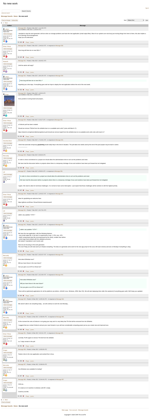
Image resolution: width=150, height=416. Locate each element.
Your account (73, 410)
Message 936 (22, 155)
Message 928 (22, 28)
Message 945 (22, 299)
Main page (65, 410)
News (16, 16)
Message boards (6, 16)
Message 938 (22, 193)
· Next (6, 23)
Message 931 (22, 60)
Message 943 (22, 254)
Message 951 (22, 333)
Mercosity (6, 156)
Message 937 (22, 171)
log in (147, 8)
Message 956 (22, 349)
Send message (8, 34)
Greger (5, 350)
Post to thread (6, 20)
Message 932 (22, 75)
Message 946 (22, 317)
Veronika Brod (7, 141)
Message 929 (22, 45)
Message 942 (22, 224)
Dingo (7, 94)
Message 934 (22, 120)
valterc (7, 29)
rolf (4, 172)
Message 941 (22, 210)
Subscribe (15, 20)
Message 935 (22, 140)
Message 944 (22, 274)
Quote (32, 42)
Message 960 (22, 379)
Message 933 (22, 93)
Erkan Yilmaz (7, 46)
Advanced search (5, 13)
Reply (27, 42)
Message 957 (22, 364)
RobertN (5, 61)
